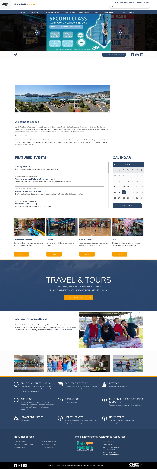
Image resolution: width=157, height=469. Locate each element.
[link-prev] (37, 32)
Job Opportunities (32, 417)
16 (133, 187)
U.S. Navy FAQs (47, 447)
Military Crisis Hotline (111, 447)
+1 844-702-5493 (110, 452)
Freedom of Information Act (24, 444)
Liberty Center (74, 417)
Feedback (114, 383)
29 (128, 198)
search (112, 7)
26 (115, 198)
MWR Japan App (143, 2)
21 (124, 192)
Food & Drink (84, 12)
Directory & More (127, 12)
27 (119, 198)
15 (128, 187)
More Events (127, 206)
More (21, 254)
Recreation (35, 12)
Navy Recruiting (19, 447)
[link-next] (119, 32)
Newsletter (116, 417)
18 (142, 187)
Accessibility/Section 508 (51, 444)
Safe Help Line (108, 441)
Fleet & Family (70, 12)
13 (119, 187)
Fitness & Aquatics (52, 12)
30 (133, 198)
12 (115, 187)
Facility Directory (76, 383)
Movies (22, 12)
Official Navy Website (49, 441)
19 (115, 192)
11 (142, 181)
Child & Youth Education (36, 383)
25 (142, 192)
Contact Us (72, 399)
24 (137, 192)
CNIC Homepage (20, 441)
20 (119, 192)
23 (133, 192)
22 (128, 192)
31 (137, 198)
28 (124, 198)
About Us (26, 399)
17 (137, 187)
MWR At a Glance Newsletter (122, 2)
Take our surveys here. (63, 330)
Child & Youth (109, 12)
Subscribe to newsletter (114, 55)
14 (124, 187)
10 (137, 181)
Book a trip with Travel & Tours (78, 297)
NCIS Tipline (107, 444)
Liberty (97, 12)
